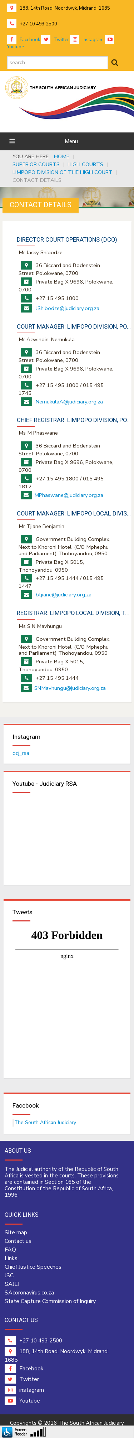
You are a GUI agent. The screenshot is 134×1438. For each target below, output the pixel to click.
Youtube (22, 1401)
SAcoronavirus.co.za (29, 1293)
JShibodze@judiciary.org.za (67, 308)
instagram (87, 40)
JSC (9, 1275)
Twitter (55, 40)
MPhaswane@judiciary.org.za (68, 495)
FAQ (10, 1250)
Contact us (18, 1241)
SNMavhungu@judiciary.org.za (70, 688)
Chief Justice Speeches (33, 1267)
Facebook (23, 40)
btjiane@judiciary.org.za (63, 594)
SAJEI (12, 1284)
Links (11, 1258)
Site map (16, 1232)
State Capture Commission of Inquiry (50, 1301)
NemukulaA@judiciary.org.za (69, 401)
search (7, 56)
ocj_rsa (21, 753)
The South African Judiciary (45, 1122)
